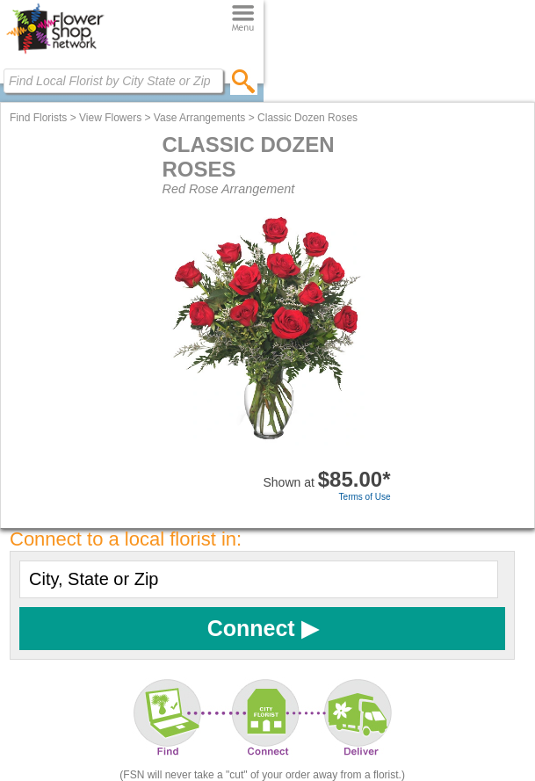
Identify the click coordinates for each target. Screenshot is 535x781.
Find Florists (38, 118)
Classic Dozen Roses (307, 118)
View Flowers (110, 118)
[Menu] (243, 18)
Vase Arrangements (200, 118)
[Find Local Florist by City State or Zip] (113, 81)
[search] (243, 81)
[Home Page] (55, 53)
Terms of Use (365, 497)
